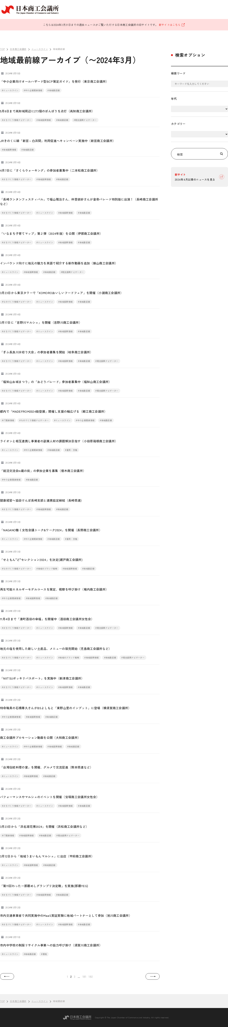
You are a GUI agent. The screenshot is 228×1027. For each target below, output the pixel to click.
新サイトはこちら (172, 25)
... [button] (79, 976)
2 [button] (71, 977)
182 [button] (91, 977)
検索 (201, 154)
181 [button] (84, 977)
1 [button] (67, 977)
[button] (7, 976)
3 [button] (74, 977)
